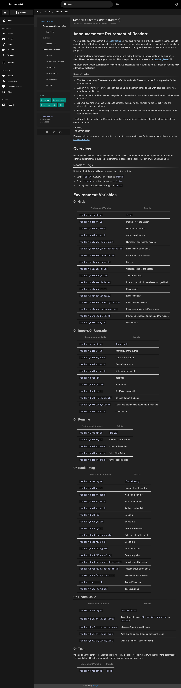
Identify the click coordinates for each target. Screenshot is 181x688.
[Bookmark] (47, 132)
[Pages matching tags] (61, 105)
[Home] (5, 12)
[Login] (176, 4)
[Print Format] (60, 132)
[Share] (53, 132)
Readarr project (114, 41)
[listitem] (53, 26)
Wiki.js (95, 686)
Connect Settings (81, 139)
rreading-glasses (161, 59)
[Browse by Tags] (117, 4)
